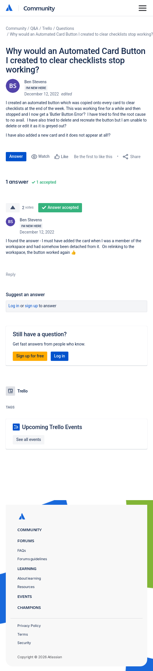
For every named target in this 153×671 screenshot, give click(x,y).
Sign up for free (30, 356)
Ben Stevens (35, 81)
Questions (65, 28)
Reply (11, 274)
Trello (47, 28)
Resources (25, 587)
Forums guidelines (32, 559)
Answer (16, 156)
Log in (13, 305)
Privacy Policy (29, 625)
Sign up (31, 305)
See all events (28, 439)
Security (24, 643)
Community (39, 8)
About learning (29, 578)
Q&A (34, 28)
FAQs (21, 550)
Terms (22, 634)
